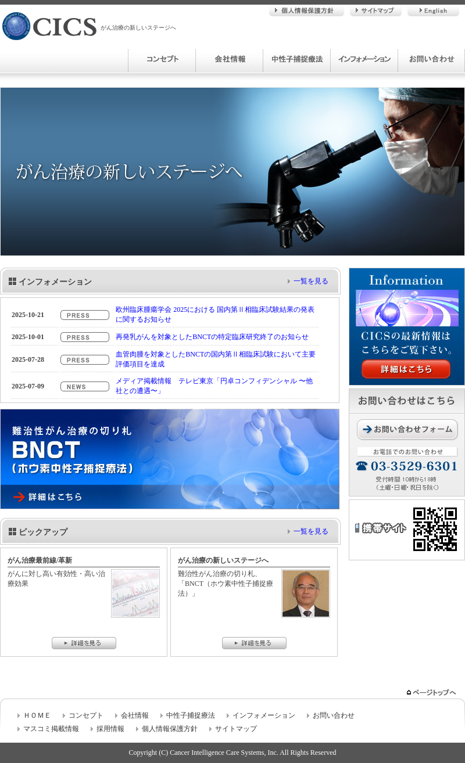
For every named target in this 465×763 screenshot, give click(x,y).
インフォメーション (364, 59)
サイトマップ (376, 10)
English (433, 10)
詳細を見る (84, 643)
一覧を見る (311, 281)
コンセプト (161, 59)
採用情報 (110, 729)
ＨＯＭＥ (37, 715)
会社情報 (229, 59)
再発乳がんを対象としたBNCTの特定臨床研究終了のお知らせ (212, 337)
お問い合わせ (431, 59)
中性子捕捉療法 (296, 59)
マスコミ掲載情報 (51, 729)
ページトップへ (432, 692)
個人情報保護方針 (306, 10)
